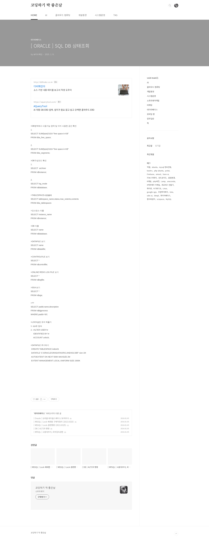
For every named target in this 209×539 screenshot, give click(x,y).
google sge (152, 279)
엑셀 (148, 254)
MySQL (169, 286)
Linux (165, 275)
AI (46, 15)
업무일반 (150, 118)
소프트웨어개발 (153, 100)
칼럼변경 (171, 264)
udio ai (149, 282)
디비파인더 (39, 86)
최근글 (149, 232)
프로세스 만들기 (168, 272)
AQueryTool (40, 106)
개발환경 (82, 15)
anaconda (171, 268)
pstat (167, 257)
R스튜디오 (157, 275)
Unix (171, 279)
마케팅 (149, 105)
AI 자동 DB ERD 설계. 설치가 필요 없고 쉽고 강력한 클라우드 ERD (64, 109)
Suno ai (166, 261)
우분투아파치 (163, 279)
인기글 (157, 232)
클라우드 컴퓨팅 (62, 15)
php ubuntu (158, 257)
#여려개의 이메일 (153, 272)
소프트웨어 (39, 491)
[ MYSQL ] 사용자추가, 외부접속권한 (48, 432)
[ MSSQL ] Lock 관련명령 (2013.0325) (50, 425)
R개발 (149, 268)
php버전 (156, 268)
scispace (160, 286)
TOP (176, 533)
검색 (170, 5)
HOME (34, 15)
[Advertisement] (162, 171)
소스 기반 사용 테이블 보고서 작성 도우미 (53, 89)
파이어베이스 (165, 282)
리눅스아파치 (152, 264)
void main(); (152, 77)
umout (158, 261)
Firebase (150, 261)
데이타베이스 (39, 413)
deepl (156, 282)
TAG (115, 15)
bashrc (150, 257)
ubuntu (154, 254)
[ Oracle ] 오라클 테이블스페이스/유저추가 (51, 418)
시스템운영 (100, 15)
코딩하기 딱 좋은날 (46, 5)
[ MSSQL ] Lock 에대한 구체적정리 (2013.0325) (54, 421)
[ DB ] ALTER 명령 (41, 428)
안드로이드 (162, 264)
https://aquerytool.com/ (45, 102)
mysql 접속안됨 (165, 254)
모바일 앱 (151, 114)
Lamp (163, 268)
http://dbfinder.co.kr (43, 82)
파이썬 (149, 275)
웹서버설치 (151, 286)
